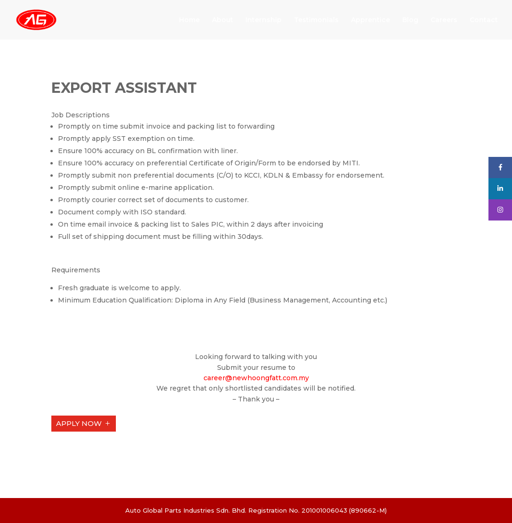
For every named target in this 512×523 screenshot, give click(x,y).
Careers (444, 20)
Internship (263, 20)
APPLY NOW (79, 423)
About (222, 20)
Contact (484, 20)
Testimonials (316, 20)
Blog (410, 20)
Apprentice (370, 20)
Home (189, 20)
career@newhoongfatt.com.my (256, 378)
